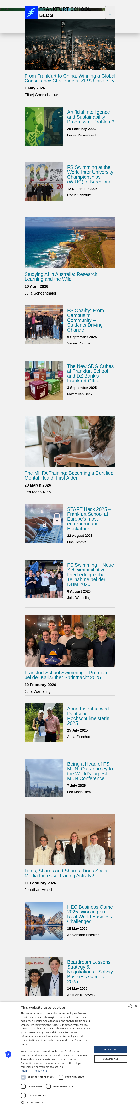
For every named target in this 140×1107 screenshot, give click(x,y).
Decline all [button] (110, 1059)
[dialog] (70, 1054)
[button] (56, 1102)
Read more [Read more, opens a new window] (41, 1070)
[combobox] (130, 1006)
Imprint (25, 1070)
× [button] (135, 1006)
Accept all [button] (110, 1049)
